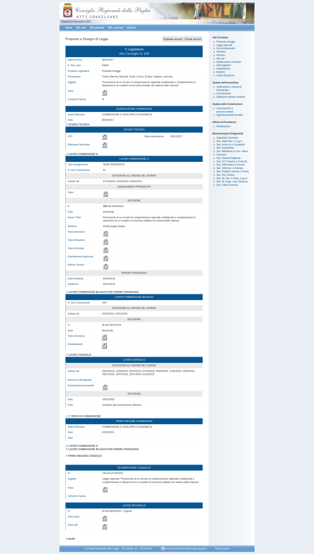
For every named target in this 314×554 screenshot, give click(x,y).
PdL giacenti (97, 27)
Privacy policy (222, 548)
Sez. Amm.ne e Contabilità (230, 144)
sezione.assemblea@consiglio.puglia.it (184, 548)
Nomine (220, 55)
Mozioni (220, 72)
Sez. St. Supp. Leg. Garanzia (232, 181)
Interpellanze (223, 68)
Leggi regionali (224, 45)
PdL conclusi (115, 27)
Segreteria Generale (227, 137)
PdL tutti (81, 27)
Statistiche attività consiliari (230, 96)
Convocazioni (223, 93)
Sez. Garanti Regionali (228, 158)
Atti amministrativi (225, 48)
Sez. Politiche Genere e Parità (232, 171)
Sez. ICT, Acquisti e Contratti (231, 161)
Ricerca (131, 27)
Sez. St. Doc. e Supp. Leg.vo (231, 178)
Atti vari (220, 58)
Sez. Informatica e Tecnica (230, 164)
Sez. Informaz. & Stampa (229, 168)
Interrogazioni (223, 65)
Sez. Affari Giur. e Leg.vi (229, 141)
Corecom (221, 154)
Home (68, 27)
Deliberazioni (223, 126)
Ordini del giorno (225, 75)
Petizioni (220, 51)
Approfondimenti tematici (229, 115)
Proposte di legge (225, 41)
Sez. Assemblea (225, 147)
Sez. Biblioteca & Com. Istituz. (232, 151)
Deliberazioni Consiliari (228, 62)
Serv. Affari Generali (227, 185)
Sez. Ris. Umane (225, 175)
